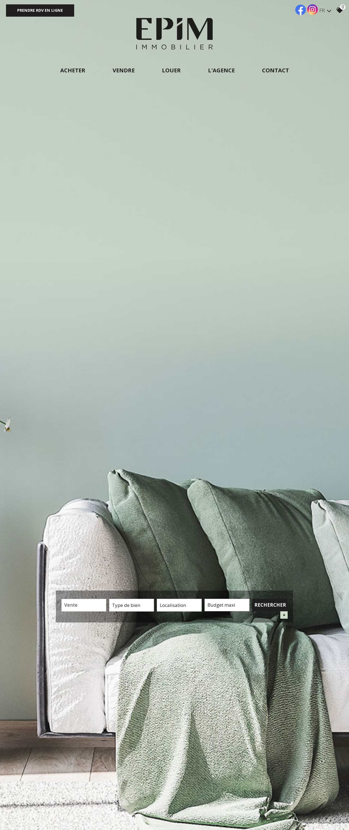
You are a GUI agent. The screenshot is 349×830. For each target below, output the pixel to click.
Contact (275, 70)
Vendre (124, 70)
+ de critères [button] (268, 614)
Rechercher (270, 605)
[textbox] (131, 605)
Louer (171, 70)
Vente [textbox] (71, 605)
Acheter (72, 70)
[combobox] (83, 605)
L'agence (221, 70)
